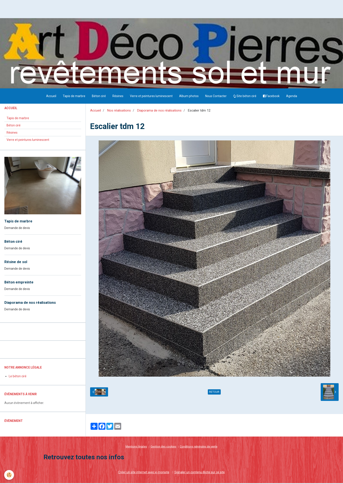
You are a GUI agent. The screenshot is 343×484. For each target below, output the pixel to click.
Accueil (51, 97)
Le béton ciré (17, 377)
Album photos (189, 97)
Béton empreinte (18, 283)
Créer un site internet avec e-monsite (143, 473)
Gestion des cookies (163, 447)
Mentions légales (136, 447)
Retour (214, 393)
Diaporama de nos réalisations (159, 112)
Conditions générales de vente (198, 447)
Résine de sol (15, 263)
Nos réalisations (119, 112)
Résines (117, 97)
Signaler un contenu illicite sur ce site (199, 473)
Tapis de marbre (74, 97)
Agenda (291, 97)
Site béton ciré (244, 97)
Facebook (271, 97)
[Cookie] (9, 475)
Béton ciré (99, 97)
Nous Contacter (216, 97)
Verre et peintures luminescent (151, 97)
